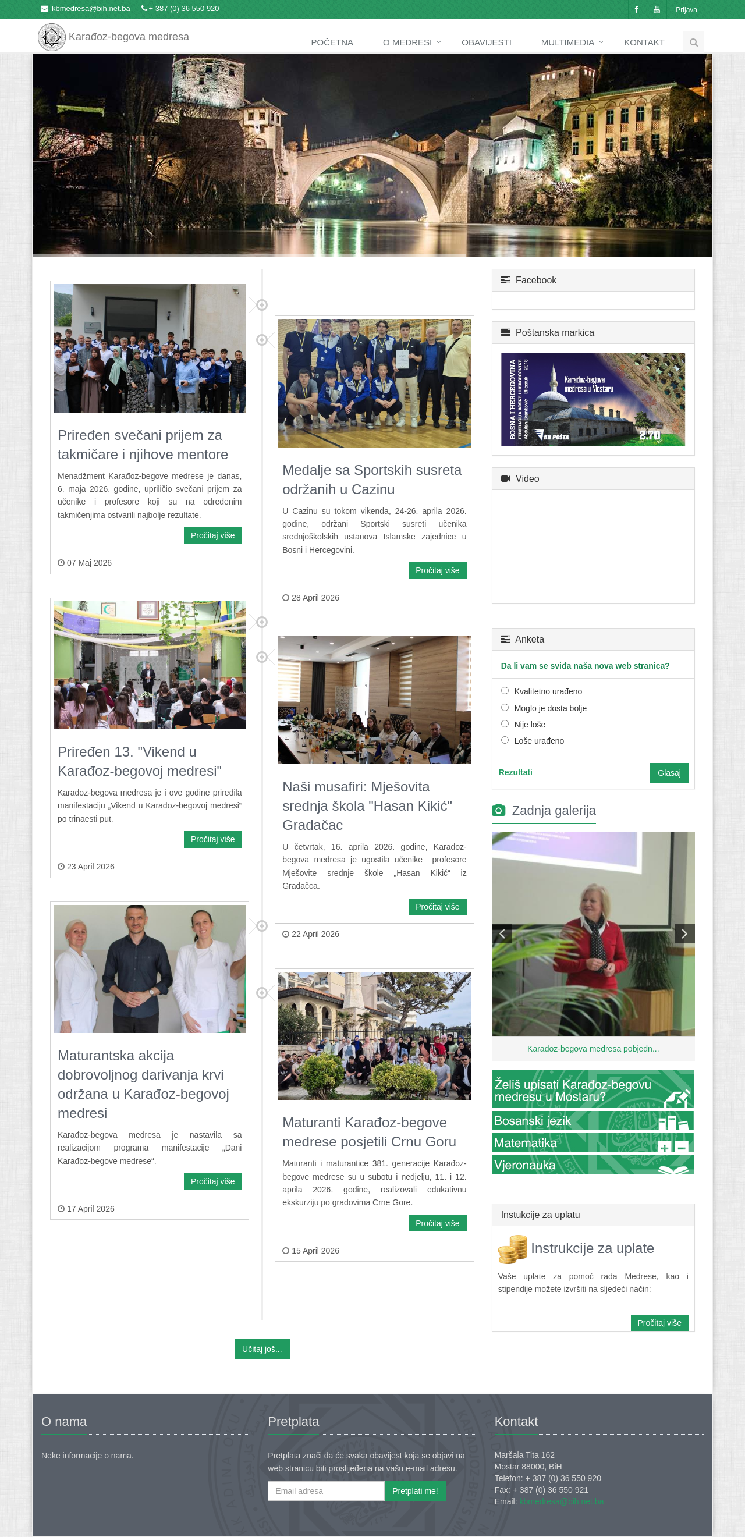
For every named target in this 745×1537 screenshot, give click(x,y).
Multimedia (567, 42)
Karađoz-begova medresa (113, 29)
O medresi (407, 42)
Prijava (686, 10)
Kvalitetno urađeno (549, 691)
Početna (332, 42)
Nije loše (530, 724)
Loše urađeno (540, 741)
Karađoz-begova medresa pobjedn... (593, 1048)
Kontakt (644, 42)
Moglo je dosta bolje (551, 708)
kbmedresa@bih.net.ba (91, 8)
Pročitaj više (213, 535)
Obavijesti (487, 42)
